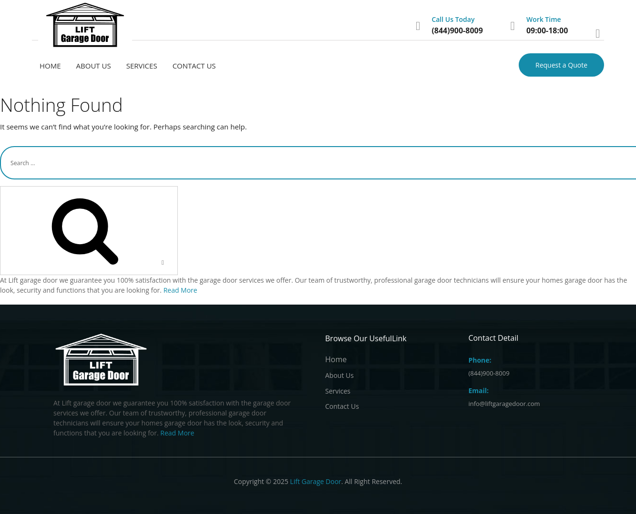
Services (141, 65)
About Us (93, 65)
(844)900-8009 (456, 30)
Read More (180, 290)
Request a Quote (561, 64)
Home (50, 65)
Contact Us (194, 65)
